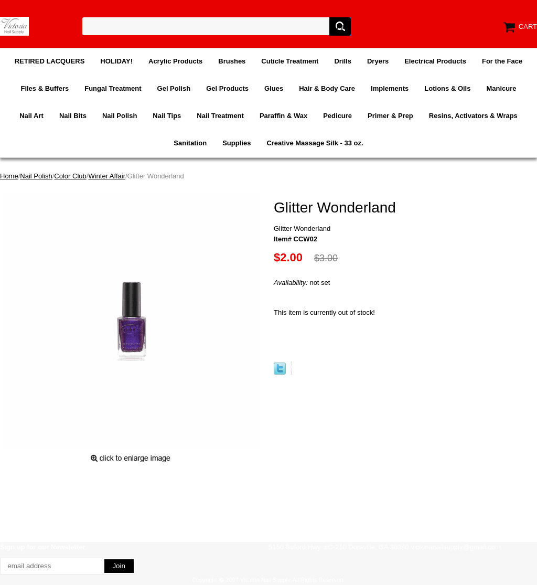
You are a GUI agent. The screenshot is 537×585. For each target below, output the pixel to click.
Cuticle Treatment (289, 61)
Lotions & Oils (447, 88)
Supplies (236, 143)
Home (9, 176)
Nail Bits (73, 116)
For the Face (502, 61)
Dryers (378, 61)
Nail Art (31, 116)
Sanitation (190, 143)
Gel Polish (174, 88)
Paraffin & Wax (283, 116)
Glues (273, 88)
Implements (390, 88)
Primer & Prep (390, 116)
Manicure (501, 88)
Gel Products (227, 88)
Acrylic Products (175, 61)
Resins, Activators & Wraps (473, 116)
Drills (342, 61)
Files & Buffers (44, 88)
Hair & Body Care (327, 88)
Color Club (70, 176)
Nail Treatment (220, 116)
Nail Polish (119, 116)
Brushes (231, 61)
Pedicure (337, 116)
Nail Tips (167, 116)
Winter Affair (106, 176)
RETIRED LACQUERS (50, 61)
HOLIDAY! (116, 61)
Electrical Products (435, 61)
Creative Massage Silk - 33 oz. (314, 143)
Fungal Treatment (112, 88)
